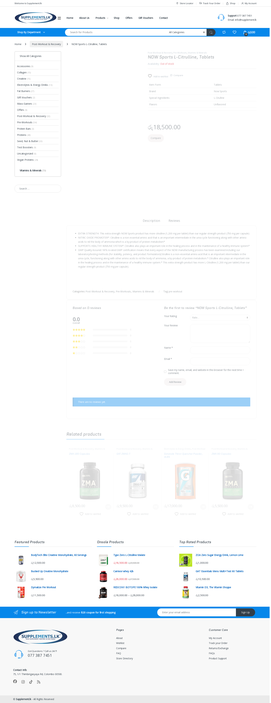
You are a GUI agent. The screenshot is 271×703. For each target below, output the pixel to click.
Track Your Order (209, 3)
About (119, 638)
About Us (84, 18)
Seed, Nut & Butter (30, 141)
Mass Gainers (26, 103)
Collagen (24, 72)
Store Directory (124, 658)
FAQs (212, 653)
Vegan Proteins (27, 159)
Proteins (24, 135)
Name (168, 347)
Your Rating (170, 316)
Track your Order (218, 643)
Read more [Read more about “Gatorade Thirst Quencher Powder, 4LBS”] (203, 507)
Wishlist (120, 643)
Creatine (24, 78)
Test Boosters (26, 147)
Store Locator (184, 3)
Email (168, 359)
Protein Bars (25, 128)
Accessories (25, 66)
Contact (163, 18)
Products (100, 18)
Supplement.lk (23, 699)
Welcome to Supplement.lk (28, 3)
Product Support (218, 658)
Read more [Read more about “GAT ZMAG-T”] (156, 507)
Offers (128, 18)
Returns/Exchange (219, 648)
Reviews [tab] (174, 221)
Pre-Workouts (180, 52)
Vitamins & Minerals (197, 52)
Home (69, 18)
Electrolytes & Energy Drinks (177, 448)
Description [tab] (151, 221)
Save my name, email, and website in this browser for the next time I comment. (205, 372)
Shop (230, 3)
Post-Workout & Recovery (46, 44)
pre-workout (175, 291)
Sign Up (245, 612)
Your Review (170, 325)
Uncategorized (26, 153)
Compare (178, 75)
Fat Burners (25, 91)
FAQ (118, 653)
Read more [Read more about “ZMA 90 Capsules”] (251, 507)
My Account (248, 3)
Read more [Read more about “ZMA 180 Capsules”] (108, 507)
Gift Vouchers (145, 18)
